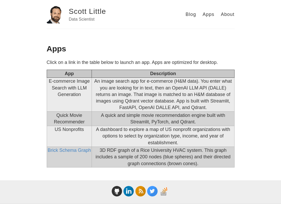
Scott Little (87, 11)
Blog (191, 14)
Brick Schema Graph (69, 150)
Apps (208, 14)
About (227, 14)
